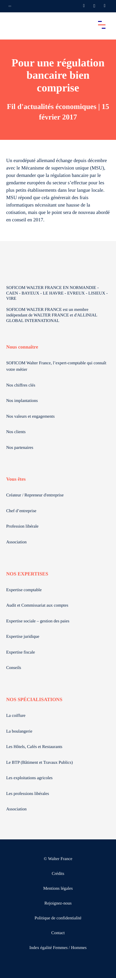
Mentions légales (58, 888)
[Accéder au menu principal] (102, 25)
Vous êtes (16, 479)
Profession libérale (22, 526)
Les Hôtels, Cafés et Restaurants (34, 747)
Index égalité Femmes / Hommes (58, 948)
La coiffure (15, 715)
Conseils (13, 668)
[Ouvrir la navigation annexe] (10, 6)
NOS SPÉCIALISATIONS (34, 699)
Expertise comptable (24, 590)
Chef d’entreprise (21, 511)
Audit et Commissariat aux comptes (37, 605)
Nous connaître (22, 347)
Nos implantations (22, 401)
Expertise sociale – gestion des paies (37, 621)
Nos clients (16, 432)
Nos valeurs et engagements (30, 416)
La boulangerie (19, 731)
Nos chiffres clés (20, 385)
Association (16, 542)
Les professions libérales (27, 794)
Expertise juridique (22, 636)
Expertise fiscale (20, 652)
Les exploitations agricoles (29, 778)
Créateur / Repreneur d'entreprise (35, 495)
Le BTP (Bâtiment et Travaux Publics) (39, 762)
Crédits (58, 873)
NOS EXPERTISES (27, 574)
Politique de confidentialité (58, 918)
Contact (58, 933)
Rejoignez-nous (58, 903)
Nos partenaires (19, 447)
